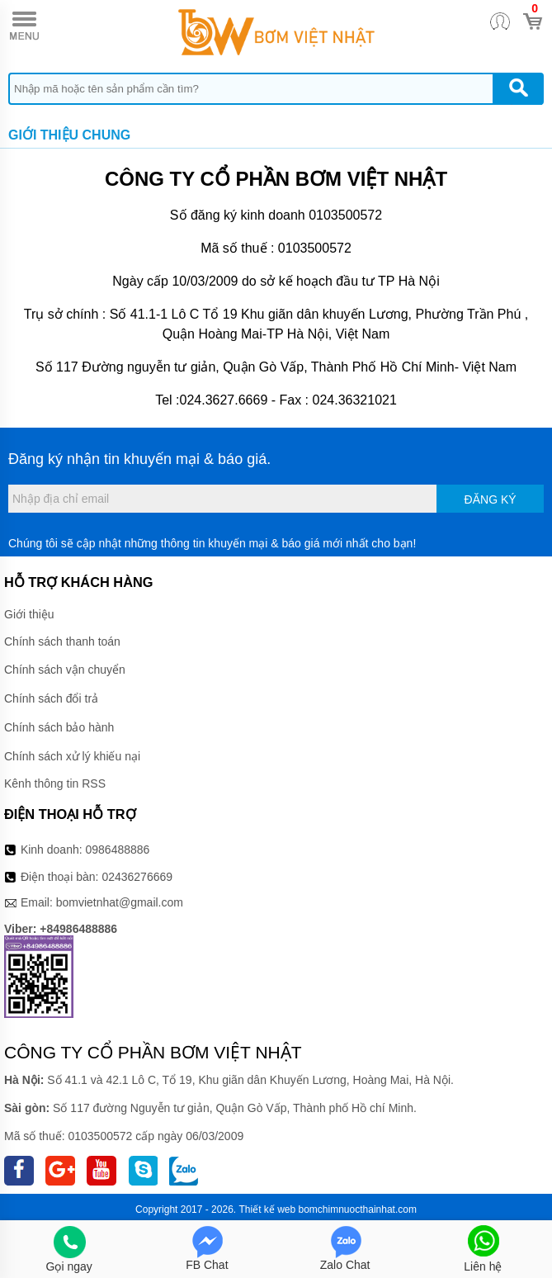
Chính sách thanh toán (62, 641)
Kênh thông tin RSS (55, 783)
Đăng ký (491, 499)
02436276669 (136, 876)
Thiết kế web (266, 1209)
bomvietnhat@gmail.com (119, 902)
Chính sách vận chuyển (64, 669)
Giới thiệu (29, 614)
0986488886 (118, 849)
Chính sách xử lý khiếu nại (72, 756)
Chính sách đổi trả (51, 698)
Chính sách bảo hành (59, 727)
